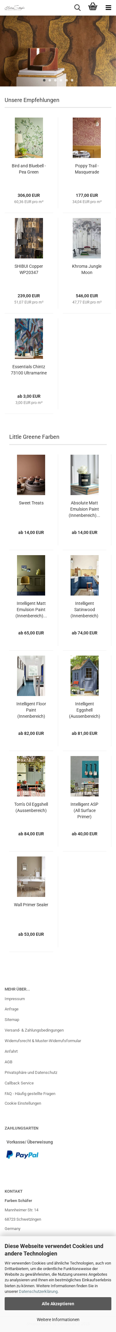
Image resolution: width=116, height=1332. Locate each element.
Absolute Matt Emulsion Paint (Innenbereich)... (84, 509)
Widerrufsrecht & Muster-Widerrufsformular (43, 1040)
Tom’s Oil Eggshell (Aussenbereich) (31, 807)
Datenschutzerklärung (38, 1291)
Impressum (15, 998)
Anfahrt (11, 1051)
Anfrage (12, 1009)
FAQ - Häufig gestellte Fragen (30, 1093)
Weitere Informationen (58, 1319)
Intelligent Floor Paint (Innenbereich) (31, 710)
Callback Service (19, 1083)
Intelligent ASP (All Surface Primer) (84, 810)
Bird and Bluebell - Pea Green (29, 168)
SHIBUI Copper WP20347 (29, 269)
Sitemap (12, 1019)
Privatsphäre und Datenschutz (31, 1072)
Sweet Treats (31, 502)
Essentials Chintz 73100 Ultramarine (29, 369)
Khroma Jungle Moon (86, 269)
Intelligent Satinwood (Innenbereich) (84, 609)
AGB (8, 1062)
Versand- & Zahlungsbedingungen (34, 1030)
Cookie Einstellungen (23, 1103)
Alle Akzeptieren (58, 1303)
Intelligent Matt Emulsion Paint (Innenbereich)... (31, 609)
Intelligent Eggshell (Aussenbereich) (84, 710)
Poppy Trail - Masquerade (87, 168)
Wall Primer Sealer (31, 904)
